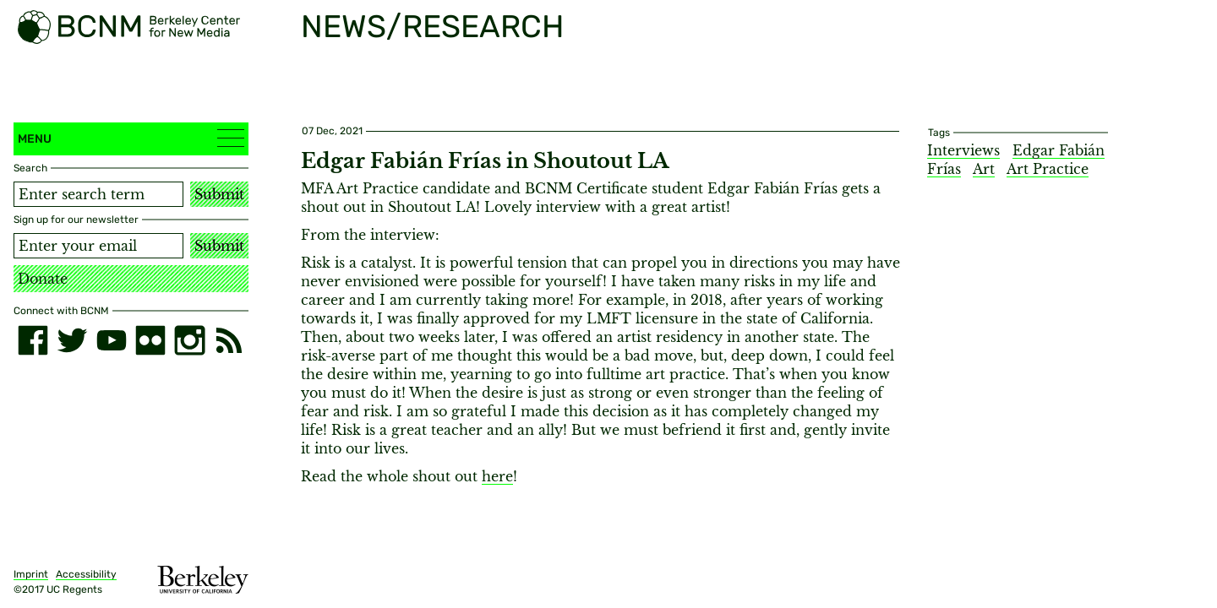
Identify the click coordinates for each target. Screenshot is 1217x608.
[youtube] (111, 340)
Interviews (963, 150)
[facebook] (33, 340)
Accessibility (86, 574)
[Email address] (98, 245)
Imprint (31, 574)
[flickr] (150, 340)
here (497, 476)
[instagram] (189, 340)
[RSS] (229, 340)
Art (984, 168)
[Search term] (98, 194)
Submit (219, 194)
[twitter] (71, 340)
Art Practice (1048, 168)
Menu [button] (131, 138)
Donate (43, 278)
